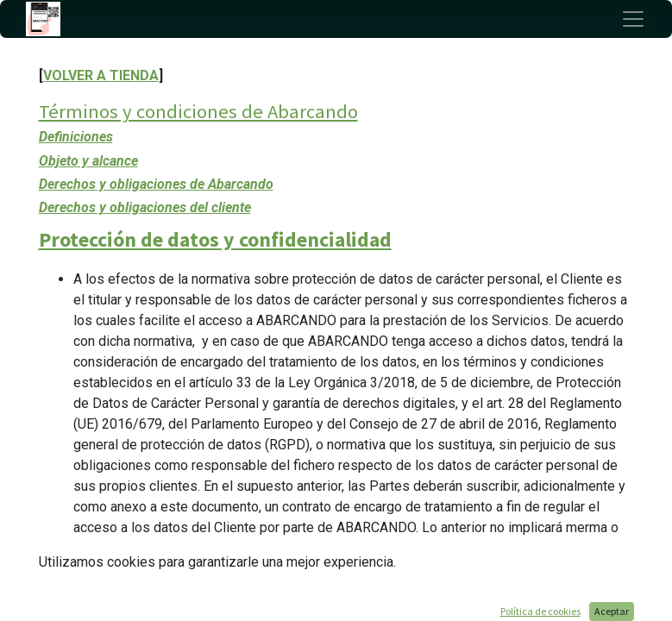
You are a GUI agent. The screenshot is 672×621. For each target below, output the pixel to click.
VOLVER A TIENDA (101, 75)
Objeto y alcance (88, 161)
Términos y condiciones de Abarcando (198, 111)
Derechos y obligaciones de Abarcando (156, 184)
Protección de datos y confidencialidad (215, 239)
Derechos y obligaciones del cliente (145, 207)
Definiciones (76, 137)
